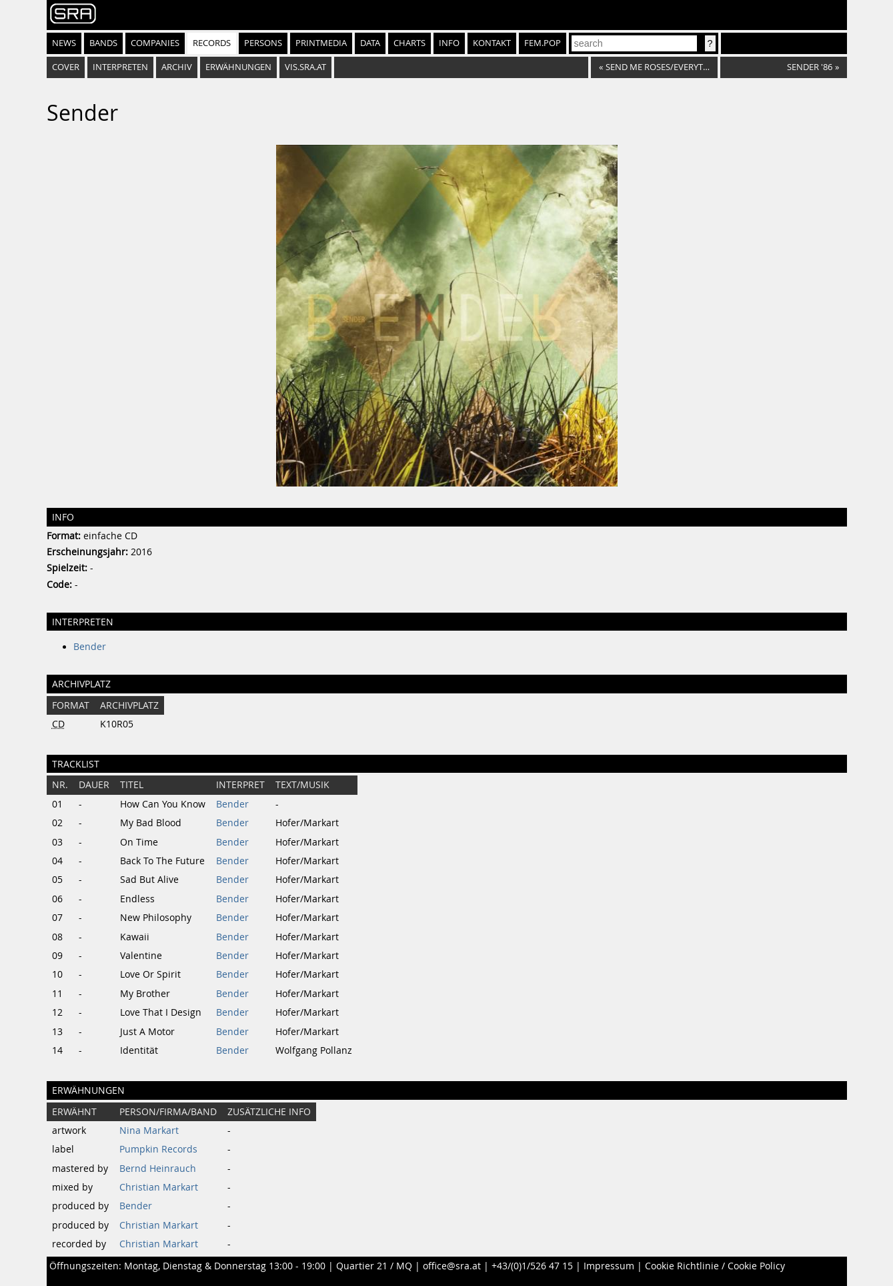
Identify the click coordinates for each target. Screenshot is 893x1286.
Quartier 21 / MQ (374, 1266)
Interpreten (120, 67)
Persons (263, 43)
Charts (409, 43)
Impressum (609, 1266)
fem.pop (542, 43)
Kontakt (492, 43)
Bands (103, 43)
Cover (65, 67)
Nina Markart (149, 1130)
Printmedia (321, 43)
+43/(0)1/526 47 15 (532, 1266)
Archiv (176, 67)
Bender (89, 647)
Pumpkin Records (158, 1149)
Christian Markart (158, 1187)
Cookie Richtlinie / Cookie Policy (715, 1266)
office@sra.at (452, 1266)
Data (370, 43)
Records (212, 43)
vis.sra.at (305, 67)
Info (449, 43)
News (64, 43)
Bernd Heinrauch (157, 1169)
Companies (155, 43)
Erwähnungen (238, 67)
